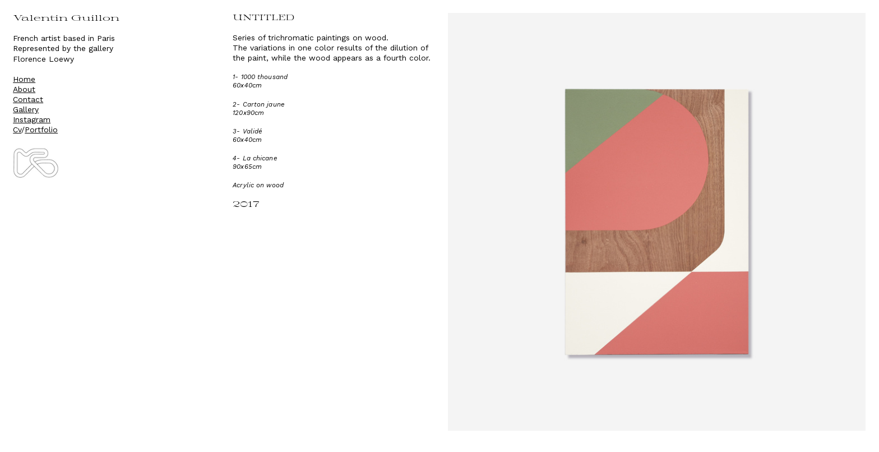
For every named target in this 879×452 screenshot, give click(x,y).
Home (24, 79)
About (24, 89)
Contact (28, 99)
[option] (657, 222)
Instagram (31, 119)
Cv (17, 129)
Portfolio (41, 129)
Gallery (26, 109)
